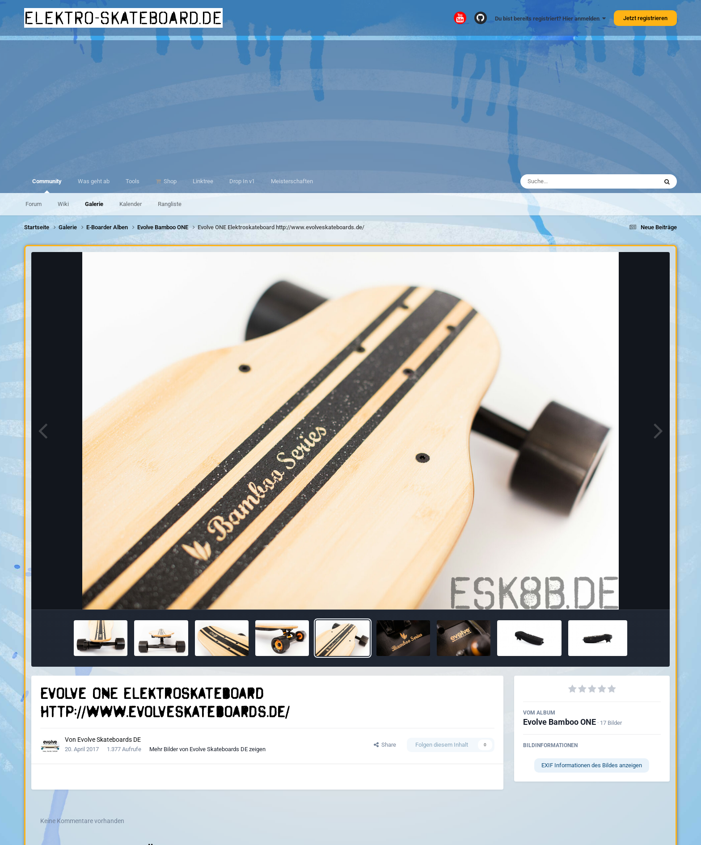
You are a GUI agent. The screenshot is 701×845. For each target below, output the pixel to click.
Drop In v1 (242, 181)
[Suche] (571, 181)
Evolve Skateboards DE (109, 739)
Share (385, 744)
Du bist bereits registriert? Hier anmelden (550, 18)
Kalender (130, 204)
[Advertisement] (350, 102)
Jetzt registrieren (645, 18)
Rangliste (170, 204)
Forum (33, 204)
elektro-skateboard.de (123, 18)
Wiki (63, 204)
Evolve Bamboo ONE (559, 722)
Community (47, 185)
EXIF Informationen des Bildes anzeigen (591, 765)
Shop (169, 181)
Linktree (203, 181)
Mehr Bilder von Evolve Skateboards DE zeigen (207, 749)
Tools (132, 181)
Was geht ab (94, 181)
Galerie (94, 204)
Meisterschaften (292, 181)
